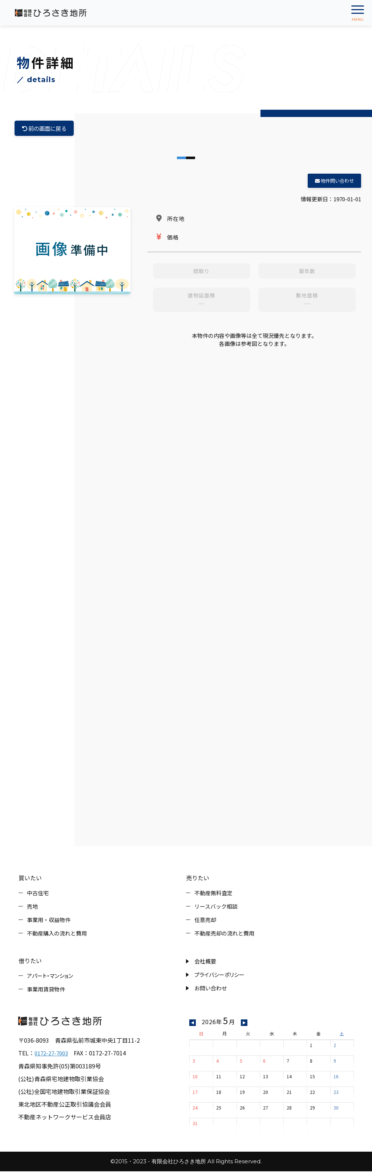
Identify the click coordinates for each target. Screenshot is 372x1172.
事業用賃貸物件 (46, 990)
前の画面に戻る (46, 128)
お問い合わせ (210, 989)
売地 (32, 907)
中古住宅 (38, 893)
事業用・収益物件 (48, 920)
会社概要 (205, 962)
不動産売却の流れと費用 (224, 934)
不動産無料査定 (213, 893)
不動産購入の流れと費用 (57, 934)
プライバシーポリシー (219, 975)
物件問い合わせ (334, 181)
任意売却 (205, 920)
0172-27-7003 (53, 1053)
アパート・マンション (50, 976)
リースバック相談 (216, 907)
